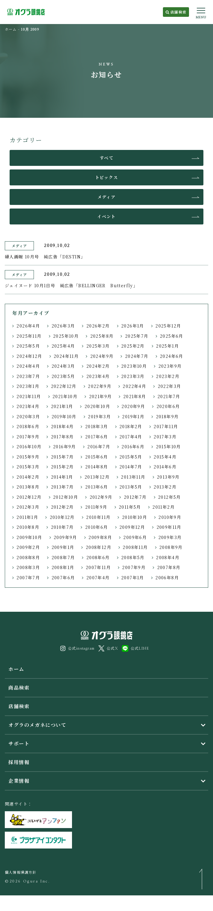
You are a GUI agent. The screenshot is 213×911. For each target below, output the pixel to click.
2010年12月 (62, 517)
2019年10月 (64, 416)
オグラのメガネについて (37, 724)
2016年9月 (64, 446)
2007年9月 (134, 567)
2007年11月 (98, 567)
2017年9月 (27, 437)
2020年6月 (168, 406)
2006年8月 (167, 577)
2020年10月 (97, 406)
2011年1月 (27, 517)
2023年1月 (27, 386)
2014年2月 (27, 477)
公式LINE (135, 648)
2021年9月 (100, 396)
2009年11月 (169, 527)
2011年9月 (96, 507)
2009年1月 (63, 547)
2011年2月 (163, 507)
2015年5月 (130, 457)
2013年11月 (133, 477)
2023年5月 (63, 376)
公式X (108, 648)
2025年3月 (98, 346)
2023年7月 (28, 376)
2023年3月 (133, 376)
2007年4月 (98, 577)
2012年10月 (65, 497)
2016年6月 (133, 446)
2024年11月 (66, 356)
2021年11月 (28, 396)
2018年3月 (96, 426)
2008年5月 (133, 557)
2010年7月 (62, 527)
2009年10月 (29, 537)
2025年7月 (136, 336)
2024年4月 (28, 366)
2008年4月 (167, 557)
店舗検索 (176, 11)
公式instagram (77, 648)
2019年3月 (99, 416)
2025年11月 (28, 336)
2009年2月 (28, 547)
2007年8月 (169, 567)
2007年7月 (28, 577)
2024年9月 (102, 356)
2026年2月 (98, 326)
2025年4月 (63, 346)
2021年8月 (134, 396)
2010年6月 (96, 527)
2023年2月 (167, 376)
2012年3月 (27, 507)
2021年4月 (27, 406)
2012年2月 (62, 507)
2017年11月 (166, 426)
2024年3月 (63, 366)
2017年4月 (130, 437)
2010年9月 (169, 517)
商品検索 (18, 687)
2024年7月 (136, 356)
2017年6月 (96, 437)
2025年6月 (171, 336)
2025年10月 (66, 336)
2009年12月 (132, 527)
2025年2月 (133, 346)
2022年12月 (63, 386)
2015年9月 (27, 457)
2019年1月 (133, 416)
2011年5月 (130, 507)
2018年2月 (130, 426)
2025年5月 (28, 346)
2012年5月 (169, 497)
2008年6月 (98, 557)
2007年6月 (63, 577)
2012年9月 (101, 497)
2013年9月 (168, 477)
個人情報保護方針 (21, 872)
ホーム (11, 29)
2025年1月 (167, 346)
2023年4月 (98, 376)
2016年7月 (98, 446)
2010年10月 (134, 517)
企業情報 (18, 780)
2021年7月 (169, 396)
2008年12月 (98, 547)
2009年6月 (135, 537)
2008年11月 (135, 547)
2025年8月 (102, 336)
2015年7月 (62, 457)
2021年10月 (64, 396)
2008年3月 (28, 567)
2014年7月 (130, 467)
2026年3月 (63, 326)
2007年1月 (132, 577)
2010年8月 (27, 527)
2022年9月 (99, 386)
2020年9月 (133, 406)
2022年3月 (169, 386)
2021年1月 (62, 406)
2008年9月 (171, 547)
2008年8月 (28, 557)
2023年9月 (170, 366)
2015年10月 (168, 446)
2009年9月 (65, 537)
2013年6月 (96, 487)
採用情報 (18, 762)
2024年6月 (171, 356)
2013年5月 (130, 487)
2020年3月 (28, 416)
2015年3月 (27, 467)
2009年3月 (170, 537)
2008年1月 (63, 567)
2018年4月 (62, 426)
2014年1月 (62, 477)
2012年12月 (28, 497)
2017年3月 (165, 437)
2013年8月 (27, 487)
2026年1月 (132, 326)
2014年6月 (165, 467)
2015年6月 (96, 457)
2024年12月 (29, 356)
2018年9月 (167, 416)
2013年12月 (97, 477)
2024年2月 (98, 366)
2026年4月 (28, 326)
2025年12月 (168, 326)
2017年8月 (62, 437)
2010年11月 (98, 517)
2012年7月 (135, 497)
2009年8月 (100, 537)
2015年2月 (62, 467)
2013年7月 (62, 487)
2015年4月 (165, 457)
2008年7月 (63, 557)
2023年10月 (134, 366)
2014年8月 (96, 467)
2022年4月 (134, 386)
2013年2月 (165, 487)
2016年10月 (28, 446)
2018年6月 (27, 426)
